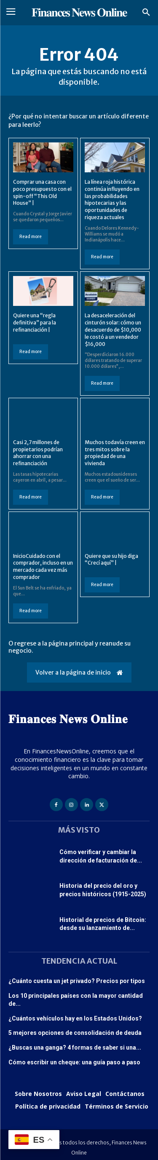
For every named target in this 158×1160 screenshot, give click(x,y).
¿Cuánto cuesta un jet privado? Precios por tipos (76, 981)
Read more (30, 236)
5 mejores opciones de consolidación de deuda (75, 1032)
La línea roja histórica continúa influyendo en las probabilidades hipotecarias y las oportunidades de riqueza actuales (112, 199)
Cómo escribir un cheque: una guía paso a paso (74, 1062)
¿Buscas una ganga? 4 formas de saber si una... (74, 1047)
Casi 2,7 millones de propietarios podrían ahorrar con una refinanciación (38, 452)
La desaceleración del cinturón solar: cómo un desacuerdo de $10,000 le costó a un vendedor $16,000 (113, 329)
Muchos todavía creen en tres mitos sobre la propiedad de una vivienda (115, 452)
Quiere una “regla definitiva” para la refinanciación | (34, 322)
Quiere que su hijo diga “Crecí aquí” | (111, 559)
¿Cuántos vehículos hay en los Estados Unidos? (75, 1018)
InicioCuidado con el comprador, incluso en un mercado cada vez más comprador (43, 566)
